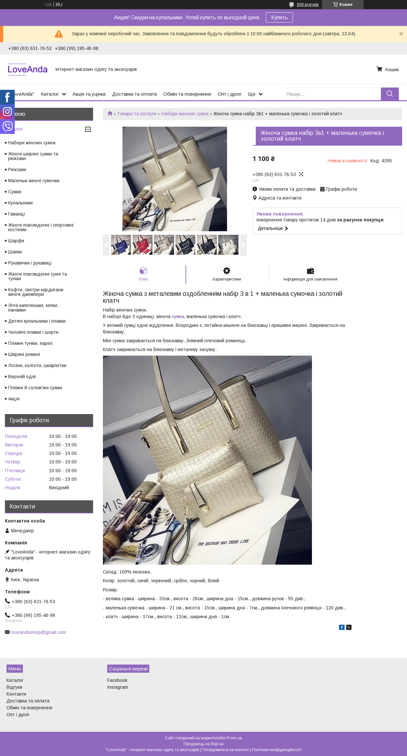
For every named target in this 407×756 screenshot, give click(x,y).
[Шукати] (390, 94)
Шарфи (16, 240)
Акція (14, 398)
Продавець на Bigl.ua (203, 744)
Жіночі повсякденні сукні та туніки (37, 276)
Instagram (117, 687)
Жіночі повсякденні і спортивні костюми (40, 227)
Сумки (14, 191)
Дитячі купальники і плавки (37, 321)
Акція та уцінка (89, 94)
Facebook (117, 680)
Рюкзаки (17, 169)
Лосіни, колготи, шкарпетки (37, 365)
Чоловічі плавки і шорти (33, 332)
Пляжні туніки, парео (30, 343)
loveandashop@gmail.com (38, 632)
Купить (279, 17)
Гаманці (16, 214)
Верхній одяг (22, 376)
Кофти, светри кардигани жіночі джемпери (35, 292)
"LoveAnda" (21, 94)
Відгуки (14, 687)
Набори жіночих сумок (185, 113)
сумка (178, 316)
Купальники (20, 202)
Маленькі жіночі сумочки (33, 180)
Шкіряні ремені (24, 354)
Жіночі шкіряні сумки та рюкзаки (33, 156)
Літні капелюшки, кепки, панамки (33, 308)
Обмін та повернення (187, 94)
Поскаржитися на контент (225, 750)
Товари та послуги (136, 113)
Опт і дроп (229, 94)
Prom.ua (234, 738)
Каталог (50, 94)
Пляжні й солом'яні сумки (35, 387)
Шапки (15, 251)
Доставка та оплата (134, 94)
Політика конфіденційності (276, 750)
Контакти (16, 694)
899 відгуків (308, 4)
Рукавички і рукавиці (30, 262)
